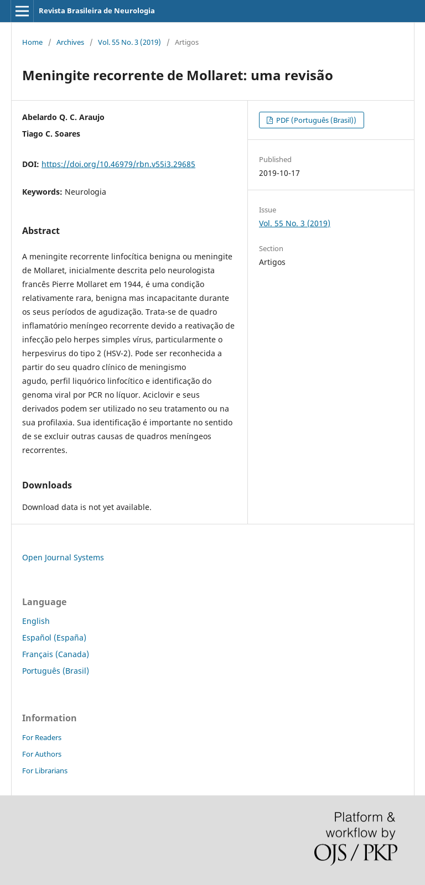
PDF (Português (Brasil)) (315, 120)
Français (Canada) (55, 654)
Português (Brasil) (55, 670)
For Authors (41, 754)
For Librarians (45, 770)
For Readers (41, 737)
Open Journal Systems (63, 557)
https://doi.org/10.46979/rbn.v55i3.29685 (118, 164)
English (36, 621)
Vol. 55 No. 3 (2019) (129, 42)
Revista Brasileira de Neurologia (97, 10)
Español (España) (54, 637)
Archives (70, 42)
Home (32, 42)
